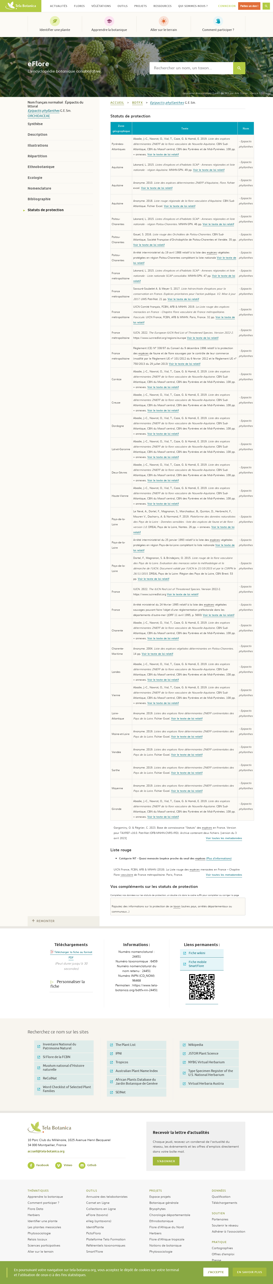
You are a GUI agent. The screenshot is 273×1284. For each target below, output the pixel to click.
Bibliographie (39, 199)
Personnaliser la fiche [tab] (68, 984)
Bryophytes (157, 1208)
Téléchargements (224, 1202)
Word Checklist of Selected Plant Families (64, 1089)
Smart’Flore (94, 1251)
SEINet (118, 1092)
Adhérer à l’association (228, 1231)
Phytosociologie (39, 1233)
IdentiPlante (95, 1227)
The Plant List (123, 1045)
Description (37, 134)
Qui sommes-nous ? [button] (193, 6)
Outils (91, 1190)
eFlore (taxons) (97, 1215)
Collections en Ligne (101, 1208)
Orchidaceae (39, 116)
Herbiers (34, 1215)
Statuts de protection (46, 210)
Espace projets (160, 1196)
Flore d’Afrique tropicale (166, 1239)
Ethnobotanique (41, 167)
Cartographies (222, 1248)
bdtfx (137, 103)
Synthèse (35, 124)
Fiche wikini (194, 953)
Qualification (221, 1196)
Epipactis (34, 111)
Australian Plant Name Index (134, 1071)
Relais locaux (37, 1239)
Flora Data (35, 1208)
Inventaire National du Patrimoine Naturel (56, 1046)
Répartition (37, 156)
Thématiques (38, 1190)
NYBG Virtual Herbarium (204, 1062)
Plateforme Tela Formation (106, 1239)
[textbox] (191, 68)
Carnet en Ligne (98, 1202)
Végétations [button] (101, 6)
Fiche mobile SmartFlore (195, 964)
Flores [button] (79, 6)
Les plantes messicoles (44, 1227)
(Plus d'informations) (219, 858)
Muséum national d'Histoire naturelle (60, 1068)
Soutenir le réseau (225, 1225)
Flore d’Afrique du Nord (166, 1227)
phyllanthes (50, 111)
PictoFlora (93, 1233)
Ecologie (35, 178)
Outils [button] (123, 6)
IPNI (116, 1054)
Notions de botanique (165, 1245)
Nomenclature (39, 188)
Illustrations (38, 145)
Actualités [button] (58, 6)
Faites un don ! (249, 6)
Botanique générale (164, 1202)
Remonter (43, 921)
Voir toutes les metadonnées (224, 838)
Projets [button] (140, 6)
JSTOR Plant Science (200, 1054)
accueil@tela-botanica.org (46, 1151)
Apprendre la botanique (109, 30)
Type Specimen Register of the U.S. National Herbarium (208, 1073)
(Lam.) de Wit (206, 93)
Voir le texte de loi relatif (163, 154)
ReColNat (47, 1078)
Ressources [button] (162, 6)
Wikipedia (193, 1045)
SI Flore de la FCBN (53, 1057)
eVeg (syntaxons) (98, 1221)
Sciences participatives (44, 1245)
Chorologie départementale (169, 1215)
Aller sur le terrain (163, 30)
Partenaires (220, 1219)
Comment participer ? (218, 30)
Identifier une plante (55, 30)
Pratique (219, 1242)
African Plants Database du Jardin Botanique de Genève (134, 1082)
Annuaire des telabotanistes (107, 1196)
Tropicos (119, 1062)
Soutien (218, 1213)
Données (219, 1190)
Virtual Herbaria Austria (203, 1084)
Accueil (117, 103)
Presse (216, 1260)
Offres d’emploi (223, 1254)
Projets (155, 1190)
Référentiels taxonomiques (105, 1245)
